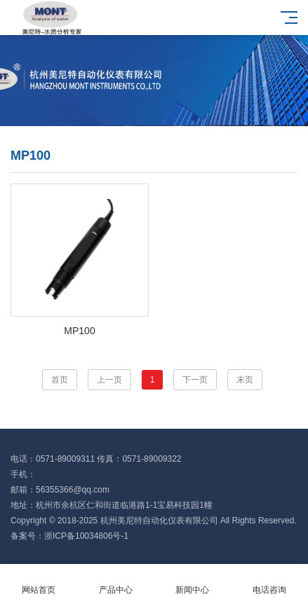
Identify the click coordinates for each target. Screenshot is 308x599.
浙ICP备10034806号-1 (86, 536)
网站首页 (38, 582)
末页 (244, 380)
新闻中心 (193, 582)
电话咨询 (269, 582)
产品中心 (115, 582)
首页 (59, 380)
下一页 (195, 380)
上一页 (109, 380)
